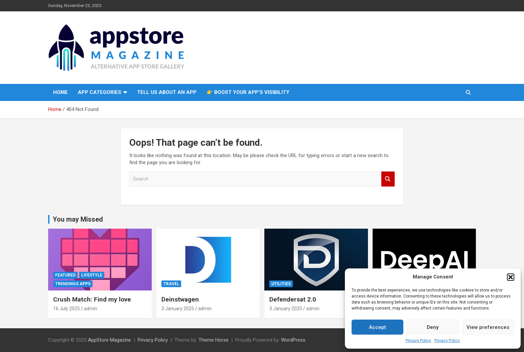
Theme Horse (214, 340)
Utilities (281, 283)
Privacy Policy (418, 340)
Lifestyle (91, 275)
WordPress (293, 340)
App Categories (99, 92)
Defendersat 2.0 (292, 299)
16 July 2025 (66, 308)
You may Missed (78, 219)
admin (90, 308)
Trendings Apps (73, 283)
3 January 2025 (177, 308)
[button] (510, 277)
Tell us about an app (166, 92)
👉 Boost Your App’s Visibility (248, 92)
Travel (171, 283)
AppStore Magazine (109, 340)
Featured (65, 275)
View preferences (488, 327)
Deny (432, 327)
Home (60, 92)
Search (388, 179)
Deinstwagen (180, 299)
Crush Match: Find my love (92, 299)
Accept (377, 327)
